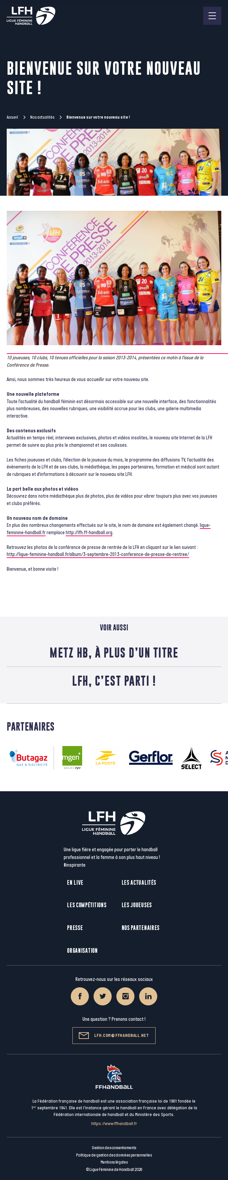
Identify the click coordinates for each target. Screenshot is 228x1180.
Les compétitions (86, 905)
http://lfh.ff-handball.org (89, 533)
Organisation (82, 950)
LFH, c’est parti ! (114, 680)
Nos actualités (42, 117)
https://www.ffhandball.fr (114, 1123)
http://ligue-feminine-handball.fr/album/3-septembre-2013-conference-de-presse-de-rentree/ (98, 554)
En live (75, 882)
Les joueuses (137, 905)
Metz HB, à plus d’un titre (114, 652)
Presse (75, 928)
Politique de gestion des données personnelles (114, 1155)
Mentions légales (114, 1162)
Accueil (12, 117)
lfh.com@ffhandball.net (114, 1036)
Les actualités (139, 882)
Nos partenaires (141, 928)
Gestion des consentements (114, 1148)
